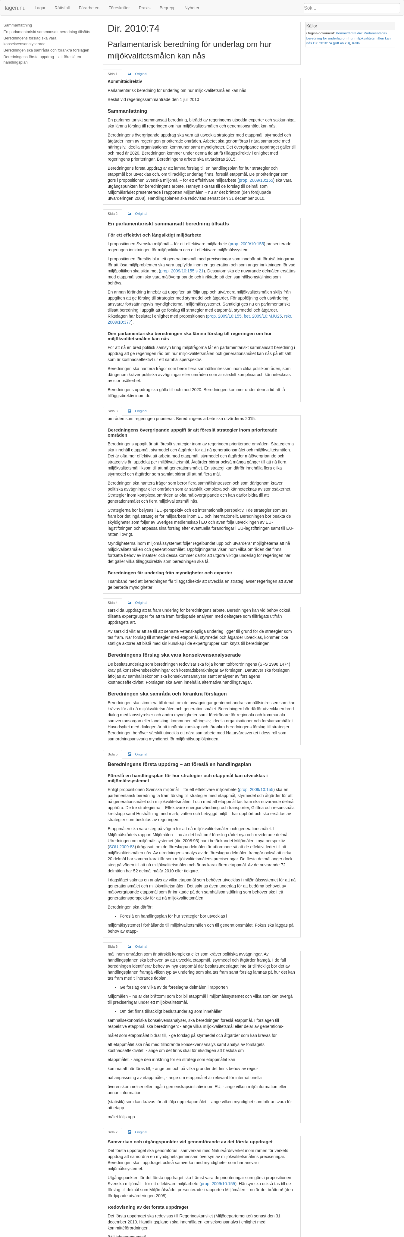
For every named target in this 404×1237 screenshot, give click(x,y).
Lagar (40, 7)
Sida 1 (113, 74)
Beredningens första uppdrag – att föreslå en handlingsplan (42, 60)
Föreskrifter (119, 7)
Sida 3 (113, 405)
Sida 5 (113, 748)
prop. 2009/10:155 (245, 180)
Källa (358, 43)
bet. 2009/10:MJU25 (263, 310)
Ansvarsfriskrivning (225, 1234)
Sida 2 (113, 213)
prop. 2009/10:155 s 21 (182, 270)
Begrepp (168, 7)
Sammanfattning (18, 25)
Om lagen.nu (193, 1234)
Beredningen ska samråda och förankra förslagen (47, 50)
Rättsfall (62, 7)
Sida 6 (113, 940)
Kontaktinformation (264, 1234)
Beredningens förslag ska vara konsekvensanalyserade (30, 41)
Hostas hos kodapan (305, 1234)
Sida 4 (113, 596)
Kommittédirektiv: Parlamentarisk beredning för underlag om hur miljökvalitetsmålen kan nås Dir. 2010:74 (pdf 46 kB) (350, 38)
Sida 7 (113, 1126)
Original (137, 73)
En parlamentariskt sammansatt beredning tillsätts (47, 32)
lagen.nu (15, 8)
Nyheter (192, 7)
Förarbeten (89, 7)
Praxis (145, 7)
